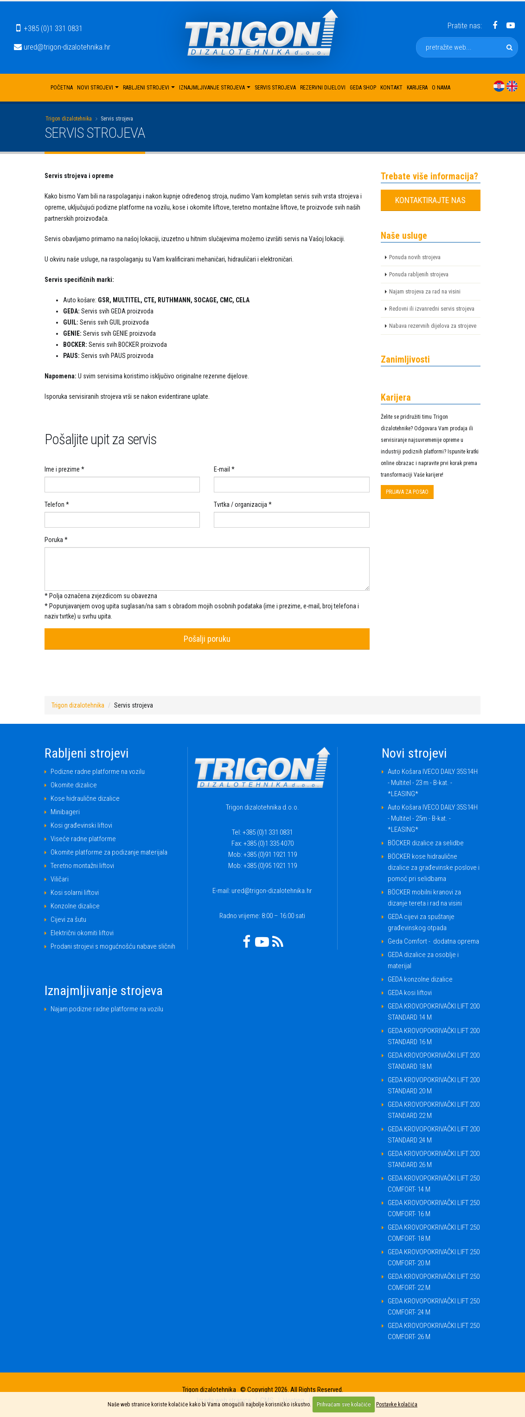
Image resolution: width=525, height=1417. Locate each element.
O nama (441, 87)
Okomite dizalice (74, 785)
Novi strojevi (95, 87)
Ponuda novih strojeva (415, 257)
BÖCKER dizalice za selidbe (426, 843)
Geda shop (363, 87)
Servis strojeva (275, 87)
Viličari (60, 879)
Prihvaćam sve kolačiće (344, 1404)
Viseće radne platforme (83, 839)
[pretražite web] (509, 47)
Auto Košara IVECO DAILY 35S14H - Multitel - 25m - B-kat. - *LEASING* (433, 818)
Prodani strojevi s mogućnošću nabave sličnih (113, 946)
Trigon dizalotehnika (68, 118)
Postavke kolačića (396, 1404)
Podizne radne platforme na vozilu (98, 771)
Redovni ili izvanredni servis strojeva (431, 308)
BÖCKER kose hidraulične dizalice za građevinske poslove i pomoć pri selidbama (434, 867)
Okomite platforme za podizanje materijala (109, 852)
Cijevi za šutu (68, 919)
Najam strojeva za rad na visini (425, 291)
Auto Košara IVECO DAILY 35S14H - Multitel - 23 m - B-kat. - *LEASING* (433, 782)
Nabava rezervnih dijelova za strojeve (432, 325)
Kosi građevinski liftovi (81, 825)
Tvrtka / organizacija (240, 504)
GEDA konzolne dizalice (420, 979)
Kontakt (391, 87)
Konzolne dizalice (75, 906)
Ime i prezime (62, 469)
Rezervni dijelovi (323, 87)
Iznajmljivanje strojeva (212, 87)
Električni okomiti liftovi (82, 933)
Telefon (54, 504)
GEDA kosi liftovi (410, 993)
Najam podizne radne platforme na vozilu (107, 1009)
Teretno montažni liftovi (82, 866)
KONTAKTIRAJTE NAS (430, 200)
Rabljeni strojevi (146, 87)
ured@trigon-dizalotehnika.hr (62, 46)
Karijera (417, 87)
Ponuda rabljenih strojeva (418, 274)
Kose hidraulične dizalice (85, 798)
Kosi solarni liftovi (75, 892)
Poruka (54, 539)
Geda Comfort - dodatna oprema (433, 941)
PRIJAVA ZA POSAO (407, 492)
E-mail (222, 469)
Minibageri (65, 812)
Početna (62, 87)
